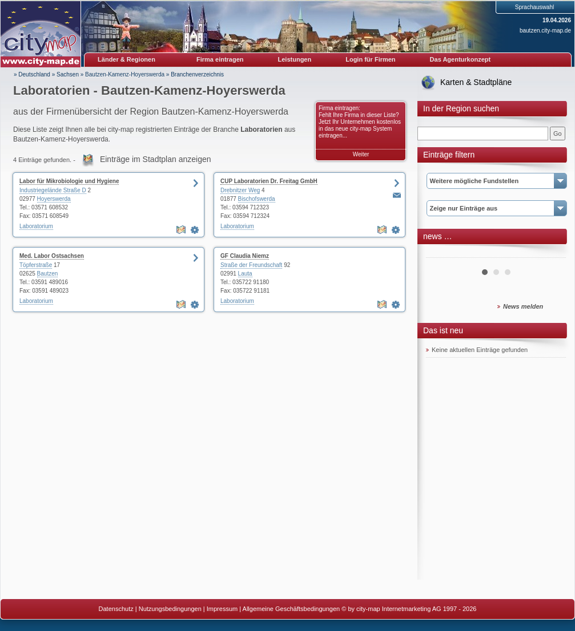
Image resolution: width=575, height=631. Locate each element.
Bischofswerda (256, 199)
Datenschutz (116, 608)
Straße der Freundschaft (251, 265)
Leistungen (295, 59)
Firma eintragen (220, 59)
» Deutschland (32, 74)
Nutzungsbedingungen (170, 608)
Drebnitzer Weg (240, 190)
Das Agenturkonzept (460, 59)
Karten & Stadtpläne (476, 82)
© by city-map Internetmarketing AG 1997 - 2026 (408, 608)
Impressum (222, 608)
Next (551, 253)
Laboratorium (36, 226)
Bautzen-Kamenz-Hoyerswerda (124, 74)
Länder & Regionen (126, 59)
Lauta (245, 273)
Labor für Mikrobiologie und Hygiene (69, 181)
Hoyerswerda (54, 199)
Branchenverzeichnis (197, 74)
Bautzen (47, 273)
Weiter (361, 154)
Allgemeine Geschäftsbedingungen (291, 608)
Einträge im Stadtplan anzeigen (155, 159)
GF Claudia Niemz (244, 256)
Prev (441, 253)
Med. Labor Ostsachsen (51, 256)
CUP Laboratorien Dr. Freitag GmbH (268, 181)
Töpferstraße (35, 265)
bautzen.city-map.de (545, 30)
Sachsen (68, 74)
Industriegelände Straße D (52, 190)
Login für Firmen (370, 59)
